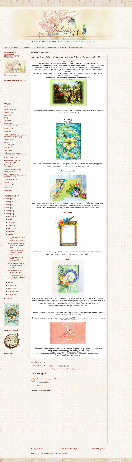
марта (10, 289)
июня (10, 234)
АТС (5, 107)
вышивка (7, 112)
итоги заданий (9, 126)
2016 (8, 205)
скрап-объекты (9, 174)
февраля (11, 291)
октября (11, 222)
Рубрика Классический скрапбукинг (64, 369)
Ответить (40, 385)
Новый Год (8, 145)
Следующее (37, 448)
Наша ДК (40, 47)
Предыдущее (98, 448)
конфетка (7, 131)
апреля (11, 285)
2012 (8, 298)
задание (41, 369)
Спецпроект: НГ (9, 179)
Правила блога (28, 47)
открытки (47, 369)
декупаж (7, 120)
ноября (11, 219)
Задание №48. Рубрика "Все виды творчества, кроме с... (17, 265)
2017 (8, 202)
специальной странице (69, 75)
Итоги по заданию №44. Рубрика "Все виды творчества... (16, 252)
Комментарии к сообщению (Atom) (55, 453)
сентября (11, 225)
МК (5, 142)
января (11, 294)
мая (9, 282)
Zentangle (7, 190)
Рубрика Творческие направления (11, 166)
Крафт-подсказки (10, 134)
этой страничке (73, 314)
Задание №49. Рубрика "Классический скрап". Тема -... (16, 245)
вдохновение (8, 109)
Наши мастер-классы (77, 47)
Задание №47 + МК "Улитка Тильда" (15, 271)
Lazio (68, 259)
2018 (8, 199)
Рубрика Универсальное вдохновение (12, 170)
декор (6, 118)
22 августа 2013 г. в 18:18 (53, 379)
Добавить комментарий (41, 390)
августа (11, 228)
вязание (7, 115)
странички (7, 185)
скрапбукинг (81, 369)
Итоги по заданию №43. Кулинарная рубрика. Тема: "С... (16, 277)
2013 (8, 214)
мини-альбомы (9, 139)
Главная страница (11, 47)
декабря (11, 216)
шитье (6, 188)
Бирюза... (40, 379)
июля (10, 231)
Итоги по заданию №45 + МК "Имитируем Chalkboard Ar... (17, 259)
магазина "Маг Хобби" (68, 320)
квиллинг (7, 128)
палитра (7, 150)
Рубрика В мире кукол (12, 153)
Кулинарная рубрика (11, 137)
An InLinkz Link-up (38, 362)
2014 (8, 211)
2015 (8, 208)
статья (6, 182)
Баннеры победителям (57, 47)
